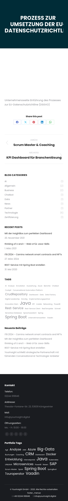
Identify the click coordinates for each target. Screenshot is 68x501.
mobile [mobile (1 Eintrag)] (39, 304)
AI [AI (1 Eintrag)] (6, 286)
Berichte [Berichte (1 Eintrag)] (47, 286)
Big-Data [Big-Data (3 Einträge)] (45, 449)
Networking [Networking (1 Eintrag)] (47, 304)
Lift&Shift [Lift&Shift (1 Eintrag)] (8, 464)
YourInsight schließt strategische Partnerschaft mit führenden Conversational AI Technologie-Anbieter (32, 354)
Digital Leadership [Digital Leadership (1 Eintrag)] (12, 299)
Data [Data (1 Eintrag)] (42, 295)
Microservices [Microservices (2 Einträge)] (23, 464)
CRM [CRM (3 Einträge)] (29, 454)
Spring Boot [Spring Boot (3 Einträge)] (16, 317)
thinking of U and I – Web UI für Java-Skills (27, 243)
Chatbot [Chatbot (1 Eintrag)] (55, 286)
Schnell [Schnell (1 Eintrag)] (57, 308)
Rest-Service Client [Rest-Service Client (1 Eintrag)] (32, 308)
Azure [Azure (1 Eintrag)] (40, 286)
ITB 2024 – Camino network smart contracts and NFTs (33, 254)
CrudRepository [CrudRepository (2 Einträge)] (16, 294)
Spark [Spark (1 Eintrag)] (20, 469)
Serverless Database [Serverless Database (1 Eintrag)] (13, 313)
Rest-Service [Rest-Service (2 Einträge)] (14, 308)
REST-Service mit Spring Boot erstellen (25, 264)
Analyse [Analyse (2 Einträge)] (15, 449)
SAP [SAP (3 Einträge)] (53, 464)
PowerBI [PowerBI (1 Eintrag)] (57, 304)
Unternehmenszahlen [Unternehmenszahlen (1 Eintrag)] (37, 318)
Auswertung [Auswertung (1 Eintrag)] (31, 286)
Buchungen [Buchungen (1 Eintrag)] (9, 455)
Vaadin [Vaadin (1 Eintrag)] (50, 318)
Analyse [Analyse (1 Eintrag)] (11, 286)
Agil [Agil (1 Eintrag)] (6, 450)
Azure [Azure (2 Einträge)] (32, 449)
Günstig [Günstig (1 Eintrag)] (24, 299)
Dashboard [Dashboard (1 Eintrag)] (33, 295)
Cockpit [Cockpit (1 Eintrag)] (8, 290)
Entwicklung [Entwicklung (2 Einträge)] (13, 459)
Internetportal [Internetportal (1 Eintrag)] (29, 460)
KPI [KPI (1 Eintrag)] (33, 304)
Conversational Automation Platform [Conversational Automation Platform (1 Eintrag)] (28, 290)
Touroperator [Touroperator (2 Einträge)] (14, 474)
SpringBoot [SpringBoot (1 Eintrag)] (52, 469)
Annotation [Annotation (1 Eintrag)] (20, 286)
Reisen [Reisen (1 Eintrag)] (45, 464)
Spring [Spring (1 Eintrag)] (40, 313)
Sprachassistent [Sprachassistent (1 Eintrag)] (30, 313)
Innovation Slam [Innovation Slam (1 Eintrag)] (11, 304)
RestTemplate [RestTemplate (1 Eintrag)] (47, 308)
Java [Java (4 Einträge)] (25, 303)
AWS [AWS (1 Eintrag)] (24, 450)
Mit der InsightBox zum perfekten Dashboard (28, 233)
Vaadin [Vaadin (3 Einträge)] (32, 473)
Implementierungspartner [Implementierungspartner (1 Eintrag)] (39, 299)
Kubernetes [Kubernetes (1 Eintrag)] (53, 460)
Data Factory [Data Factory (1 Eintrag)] (50, 295)
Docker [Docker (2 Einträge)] (51, 454)
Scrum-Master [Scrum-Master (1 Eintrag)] (11, 469)
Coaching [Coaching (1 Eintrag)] (20, 455)
